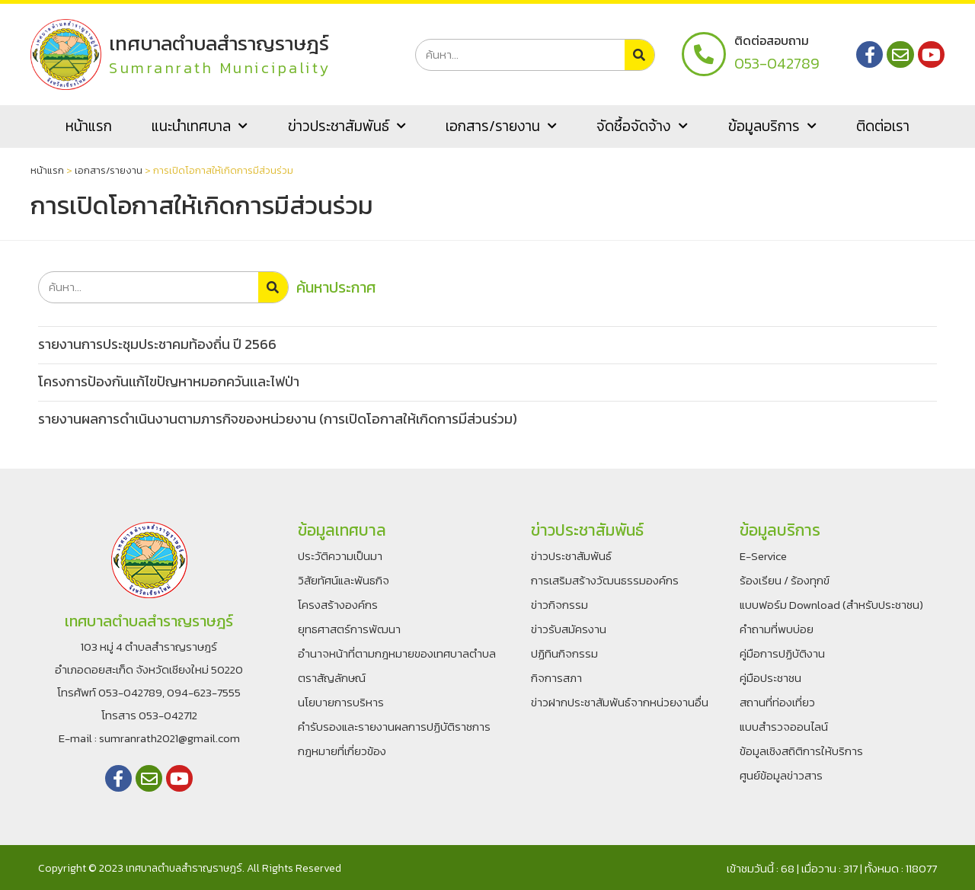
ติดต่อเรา (882, 126)
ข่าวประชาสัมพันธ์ (347, 126)
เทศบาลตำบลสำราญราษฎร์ (220, 43)
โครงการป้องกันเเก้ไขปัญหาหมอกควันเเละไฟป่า (168, 381)
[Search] (639, 55)
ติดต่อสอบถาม (771, 40)
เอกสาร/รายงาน (501, 126)
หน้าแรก (89, 126)
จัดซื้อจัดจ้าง (642, 126)
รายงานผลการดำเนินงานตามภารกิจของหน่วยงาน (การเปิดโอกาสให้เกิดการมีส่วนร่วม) (277, 418)
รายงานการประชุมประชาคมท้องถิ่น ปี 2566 (157, 344)
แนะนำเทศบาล (200, 126)
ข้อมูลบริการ (772, 126)
